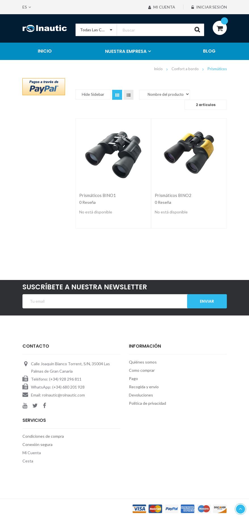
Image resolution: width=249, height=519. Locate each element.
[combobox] (140, 30)
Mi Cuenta (161, 7)
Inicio (159, 69)
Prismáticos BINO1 (97, 195)
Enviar (207, 301)
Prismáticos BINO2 (173, 195)
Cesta (27, 460)
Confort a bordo (185, 69)
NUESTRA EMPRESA (126, 51)
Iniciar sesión (209, 7)
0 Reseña (87, 202)
